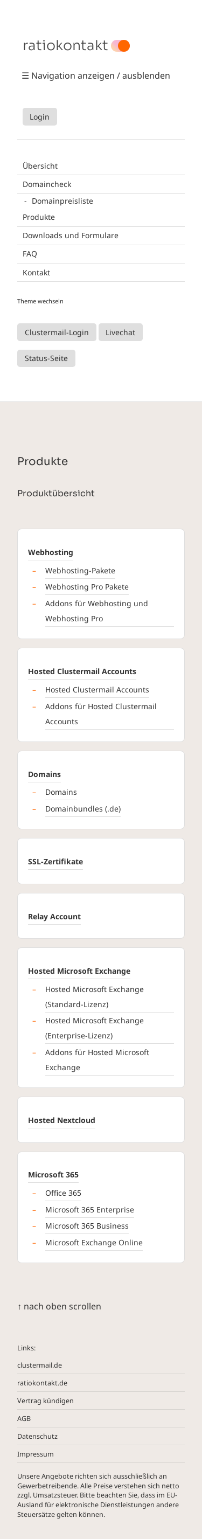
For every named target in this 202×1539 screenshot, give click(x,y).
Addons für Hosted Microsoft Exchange (97, 1059)
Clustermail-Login (57, 332)
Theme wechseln (40, 301)
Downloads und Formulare (71, 235)
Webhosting (50, 552)
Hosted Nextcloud (61, 1120)
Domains (44, 774)
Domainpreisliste (62, 201)
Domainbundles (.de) (83, 808)
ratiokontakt (65, 46)
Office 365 (63, 1193)
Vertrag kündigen (45, 1400)
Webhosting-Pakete (80, 570)
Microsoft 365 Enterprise (89, 1209)
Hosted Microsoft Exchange (79, 971)
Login (40, 117)
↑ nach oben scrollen (59, 1306)
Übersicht (40, 166)
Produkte (39, 217)
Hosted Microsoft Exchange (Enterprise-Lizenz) (94, 1028)
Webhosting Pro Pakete (87, 586)
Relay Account (54, 916)
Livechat (120, 332)
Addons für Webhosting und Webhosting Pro (96, 610)
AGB (24, 1418)
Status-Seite (46, 358)
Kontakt (36, 272)
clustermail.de (39, 1365)
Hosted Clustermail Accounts (82, 671)
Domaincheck (47, 184)
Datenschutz (37, 1436)
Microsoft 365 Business (87, 1226)
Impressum (35, 1454)
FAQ (30, 253)
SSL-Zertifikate (55, 861)
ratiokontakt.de (42, 1383)
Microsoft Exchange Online (94, 1242)
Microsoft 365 (53, 1174)
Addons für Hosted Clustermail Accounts (101, 713)
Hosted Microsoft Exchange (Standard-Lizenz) (94, 996)
